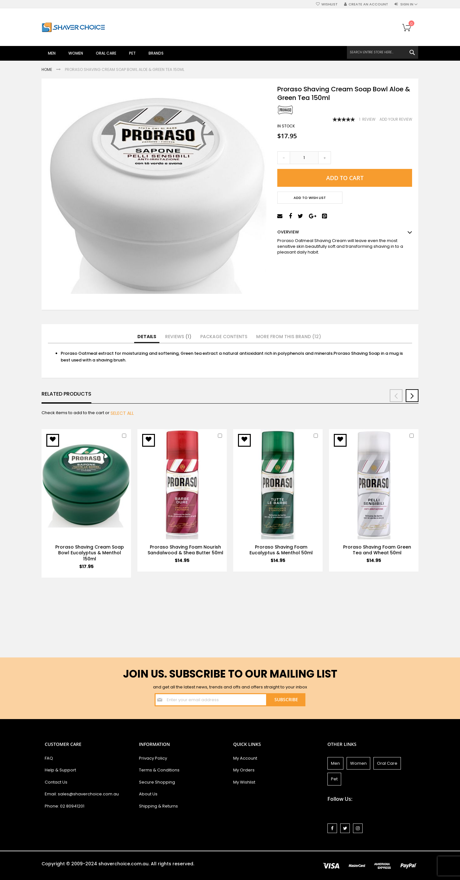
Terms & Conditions (159, 770)
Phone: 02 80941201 (64, 806)
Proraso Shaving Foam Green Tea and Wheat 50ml (377, 550)
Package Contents (223, 336)
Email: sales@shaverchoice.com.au (82, 794)
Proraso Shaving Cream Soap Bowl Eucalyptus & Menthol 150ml (89, 553)
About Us (148, 794)
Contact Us (56, 782)
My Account (245, 758)
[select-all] (122, 413)
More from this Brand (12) (288, 336)
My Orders (244, 770)
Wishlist (329, 4)
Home (47, 69)
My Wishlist (244, 782)
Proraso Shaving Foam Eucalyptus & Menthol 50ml (281, 550)
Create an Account (368, 4)
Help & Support (60, 770)
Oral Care (387, 763)
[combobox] (382, 52)
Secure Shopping (157, 782)
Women (358, 763)
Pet (334, 779)
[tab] (146, 336)
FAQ (49, 758)
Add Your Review (395, 119)
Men (335, 763)
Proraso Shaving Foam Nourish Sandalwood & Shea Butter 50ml (185, 550)
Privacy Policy (153, 758)
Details (146, 336)
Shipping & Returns (158, 806)
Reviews (178, 336)
